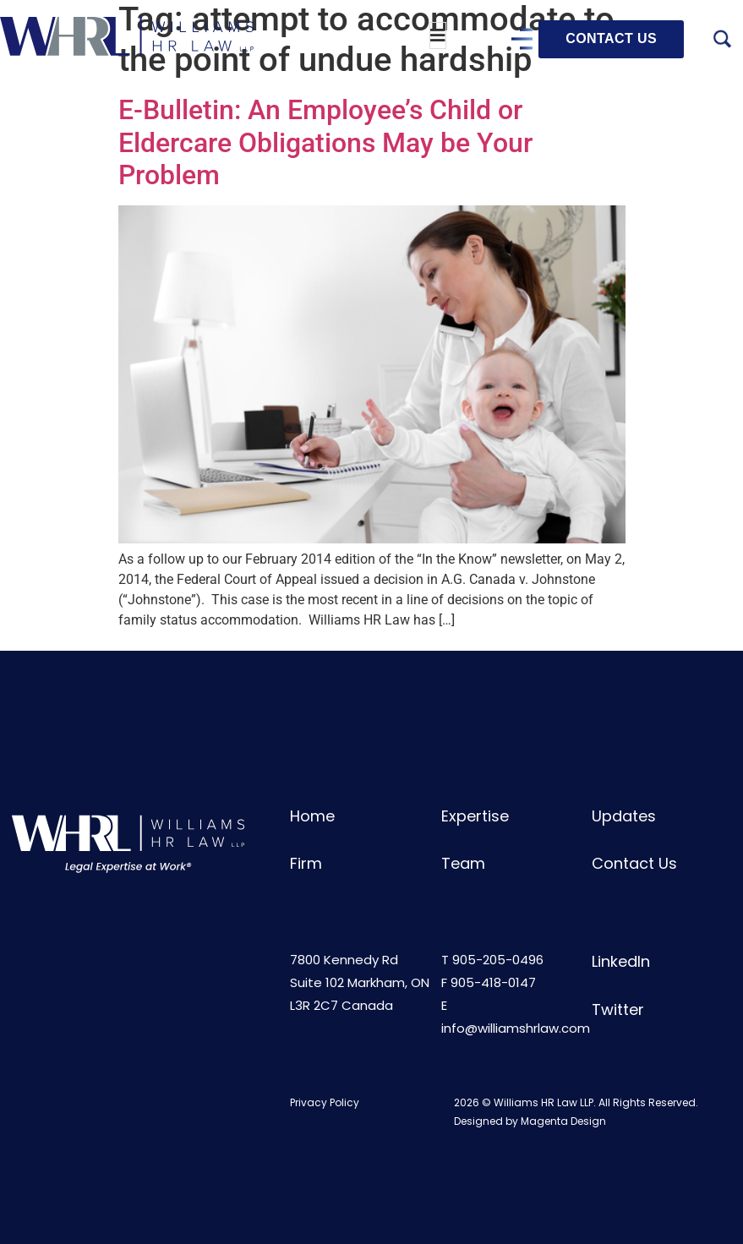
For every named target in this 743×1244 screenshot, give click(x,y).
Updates (624, 816)
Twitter (618, 1009)
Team (463, 863)
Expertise (475, 816)
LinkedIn (621, 961)
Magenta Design (563, 1121)
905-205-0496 (498, 959)
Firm (306, 863)
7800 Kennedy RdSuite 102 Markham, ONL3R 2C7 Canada (359, 982)
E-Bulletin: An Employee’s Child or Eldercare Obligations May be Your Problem (325, 142)
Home (312, 816)
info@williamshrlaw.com (515, 1028)
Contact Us (634, 863)
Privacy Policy (324, 1102)
